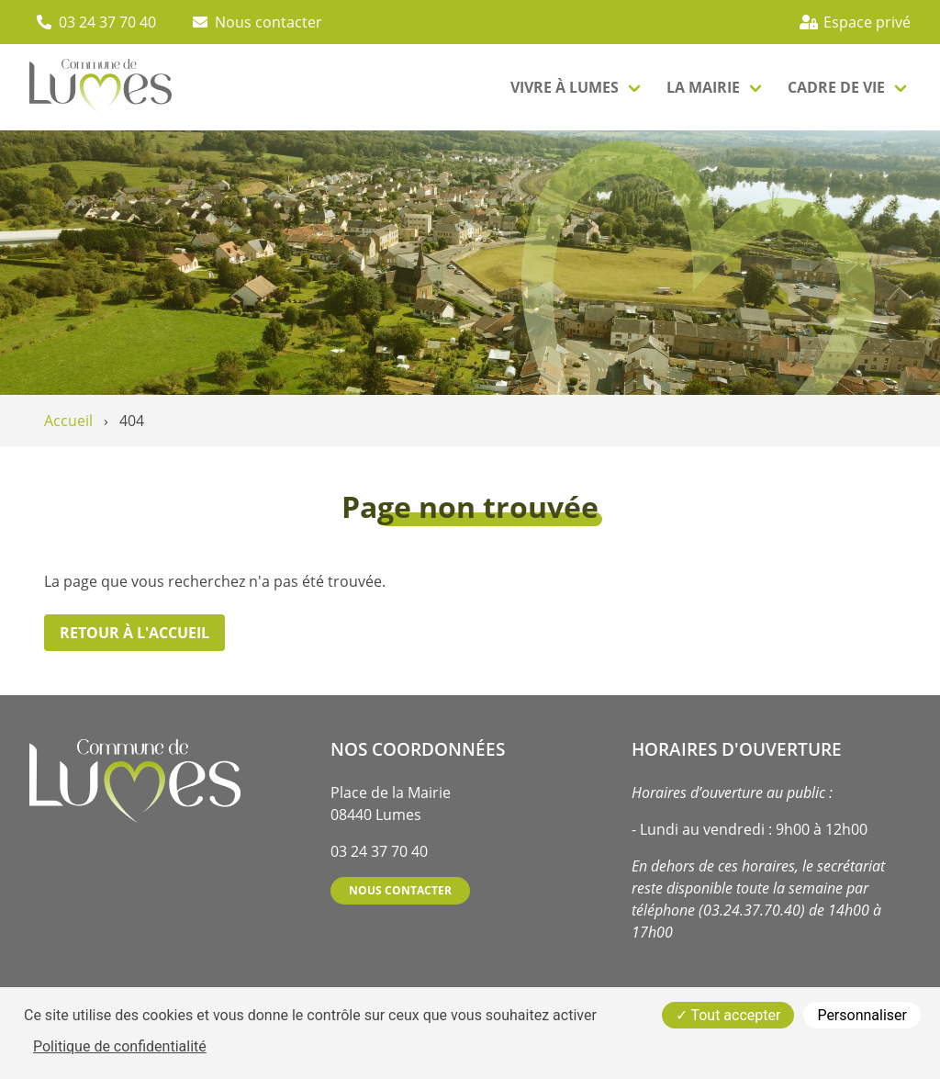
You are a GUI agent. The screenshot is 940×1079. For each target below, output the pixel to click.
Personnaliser (862, 1015)
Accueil (68, 420)
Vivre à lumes (564, 87)
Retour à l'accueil (134, 633)
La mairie (703, 87)
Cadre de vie (836, 87)
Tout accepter (728, 1015)
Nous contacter (400, 890)
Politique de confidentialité (120, 1046)
